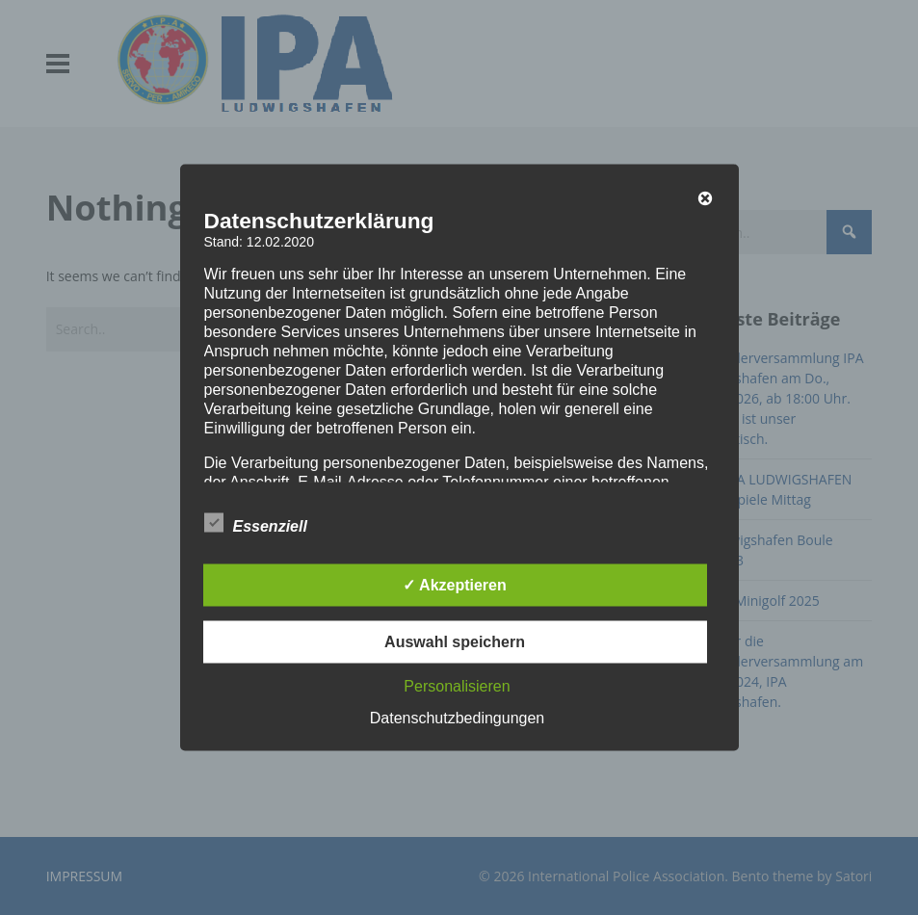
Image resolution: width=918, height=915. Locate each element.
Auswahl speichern (454, 642)
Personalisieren (457, 686)
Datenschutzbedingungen (457, 718)
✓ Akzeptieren (455, 585)
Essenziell (255, 523)
